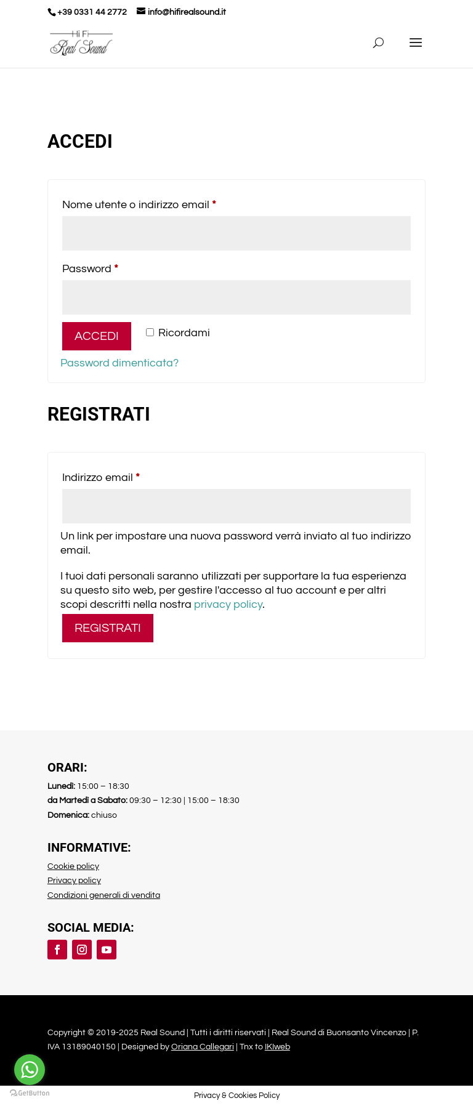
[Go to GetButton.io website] (29, 1093)
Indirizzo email (123, 475)
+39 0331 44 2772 (92, 12)
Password (113, 266)
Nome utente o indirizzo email (162, 202)
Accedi (97, 336)
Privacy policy (74, 880)
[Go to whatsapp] (29, 1069)
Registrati (108, 628)
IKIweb (277, 1047)
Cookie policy (73, 866)
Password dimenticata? (119, 363)
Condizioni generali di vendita (103, 895)
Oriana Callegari (202, 1047)
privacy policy (228, 604)
